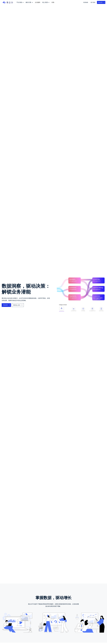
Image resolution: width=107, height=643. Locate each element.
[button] (20, 2)
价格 (53, 2)
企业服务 (37, 2)
